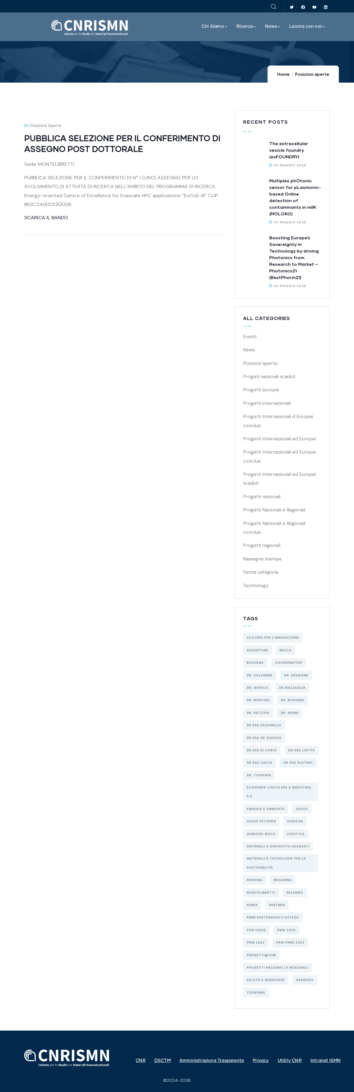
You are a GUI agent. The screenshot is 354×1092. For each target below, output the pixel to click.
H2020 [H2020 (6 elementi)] (302, 809)
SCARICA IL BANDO (46, 217)
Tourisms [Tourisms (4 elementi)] (256, 993)
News (249, 350)
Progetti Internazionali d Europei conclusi (278, 420)
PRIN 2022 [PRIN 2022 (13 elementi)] (256, 942)
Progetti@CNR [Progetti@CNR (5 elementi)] (261, 955)
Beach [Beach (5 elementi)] (285, 650)
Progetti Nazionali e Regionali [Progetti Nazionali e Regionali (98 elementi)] (277, 967)
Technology (255, 585)
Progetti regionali (262, 545)
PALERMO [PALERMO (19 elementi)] (295, 893)
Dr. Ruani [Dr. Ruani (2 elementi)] (289, 713)
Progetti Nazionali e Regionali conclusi (274, 527)
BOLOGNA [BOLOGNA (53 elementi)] (255, 663)
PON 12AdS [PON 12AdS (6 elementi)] (256, 930)
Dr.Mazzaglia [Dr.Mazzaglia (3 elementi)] (292, 688)
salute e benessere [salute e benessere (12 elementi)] (266, 980)
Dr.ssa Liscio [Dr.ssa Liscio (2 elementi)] (259, 763)
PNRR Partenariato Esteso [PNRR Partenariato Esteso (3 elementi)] (273, 917)
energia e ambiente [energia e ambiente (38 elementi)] (266, 809)
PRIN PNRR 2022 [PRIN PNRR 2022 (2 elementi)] (290, 942)
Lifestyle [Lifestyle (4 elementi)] (296, 834)
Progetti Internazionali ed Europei (279, 439)
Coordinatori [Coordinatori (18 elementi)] (288, 663)
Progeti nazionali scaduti (269, 376)
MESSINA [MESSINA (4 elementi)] (254, 880)
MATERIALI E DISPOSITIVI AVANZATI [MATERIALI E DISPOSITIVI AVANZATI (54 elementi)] (278, 846)
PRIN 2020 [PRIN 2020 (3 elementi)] (286, 930)
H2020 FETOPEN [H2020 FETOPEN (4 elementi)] (261, 821)
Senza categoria (260, 572)
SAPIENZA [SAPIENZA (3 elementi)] (305, 980)
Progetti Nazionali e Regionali (274, 510)
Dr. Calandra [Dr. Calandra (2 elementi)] (260, 675)
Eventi (250, 337)
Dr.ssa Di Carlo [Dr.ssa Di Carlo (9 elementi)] (262, 750)
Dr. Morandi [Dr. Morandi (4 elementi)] (292, 700)
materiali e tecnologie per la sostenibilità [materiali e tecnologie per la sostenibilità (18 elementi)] (276, 863)
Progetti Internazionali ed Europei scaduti (279, 478)
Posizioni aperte (312, 74)
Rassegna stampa (262, 559)
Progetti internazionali (267, 403)
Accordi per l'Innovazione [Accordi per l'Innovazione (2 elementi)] (273, 638)
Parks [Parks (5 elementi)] (252, 905)
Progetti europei (261, 390)
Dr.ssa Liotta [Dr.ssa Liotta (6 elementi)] (301, 750)
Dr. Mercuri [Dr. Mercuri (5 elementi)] (258, 700)
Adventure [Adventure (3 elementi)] (257, 650)
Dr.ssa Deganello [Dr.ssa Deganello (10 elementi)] (264, 725)
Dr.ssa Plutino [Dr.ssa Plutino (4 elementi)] (298, 763)
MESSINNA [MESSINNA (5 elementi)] (283, 880)
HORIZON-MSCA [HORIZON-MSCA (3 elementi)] (261, 834)
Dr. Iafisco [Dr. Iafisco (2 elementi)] (257, 688)
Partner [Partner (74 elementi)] (277, 905)
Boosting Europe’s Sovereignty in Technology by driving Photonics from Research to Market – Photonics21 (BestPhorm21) (294, 257)
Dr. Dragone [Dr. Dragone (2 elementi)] (296, 675)
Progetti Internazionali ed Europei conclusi (279, 456)
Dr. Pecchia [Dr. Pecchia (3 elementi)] (258, 713)
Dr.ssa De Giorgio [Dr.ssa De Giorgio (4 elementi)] (264, 738)
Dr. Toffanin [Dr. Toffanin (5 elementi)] (259, 775)
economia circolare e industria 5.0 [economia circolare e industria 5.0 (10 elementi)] (279, 791)
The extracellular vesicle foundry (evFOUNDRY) (288, 150)
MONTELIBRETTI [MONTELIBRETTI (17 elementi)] (261, 893)
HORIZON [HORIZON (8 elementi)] (295, 821)
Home (283, 74)
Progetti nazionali (262, 497)
